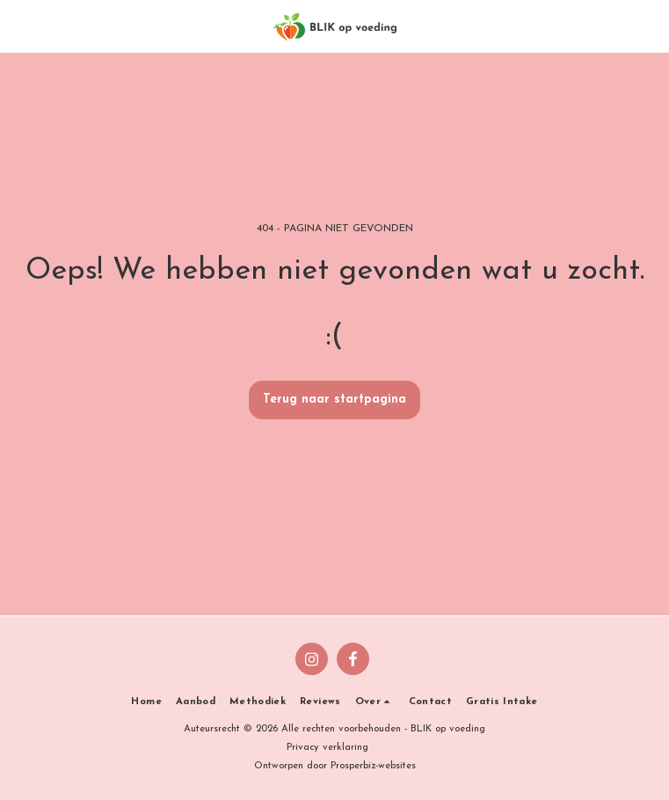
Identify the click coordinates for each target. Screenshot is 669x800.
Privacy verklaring (327, 748)
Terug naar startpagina (334, 399)
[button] (19, 25)
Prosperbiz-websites (373, 766)
